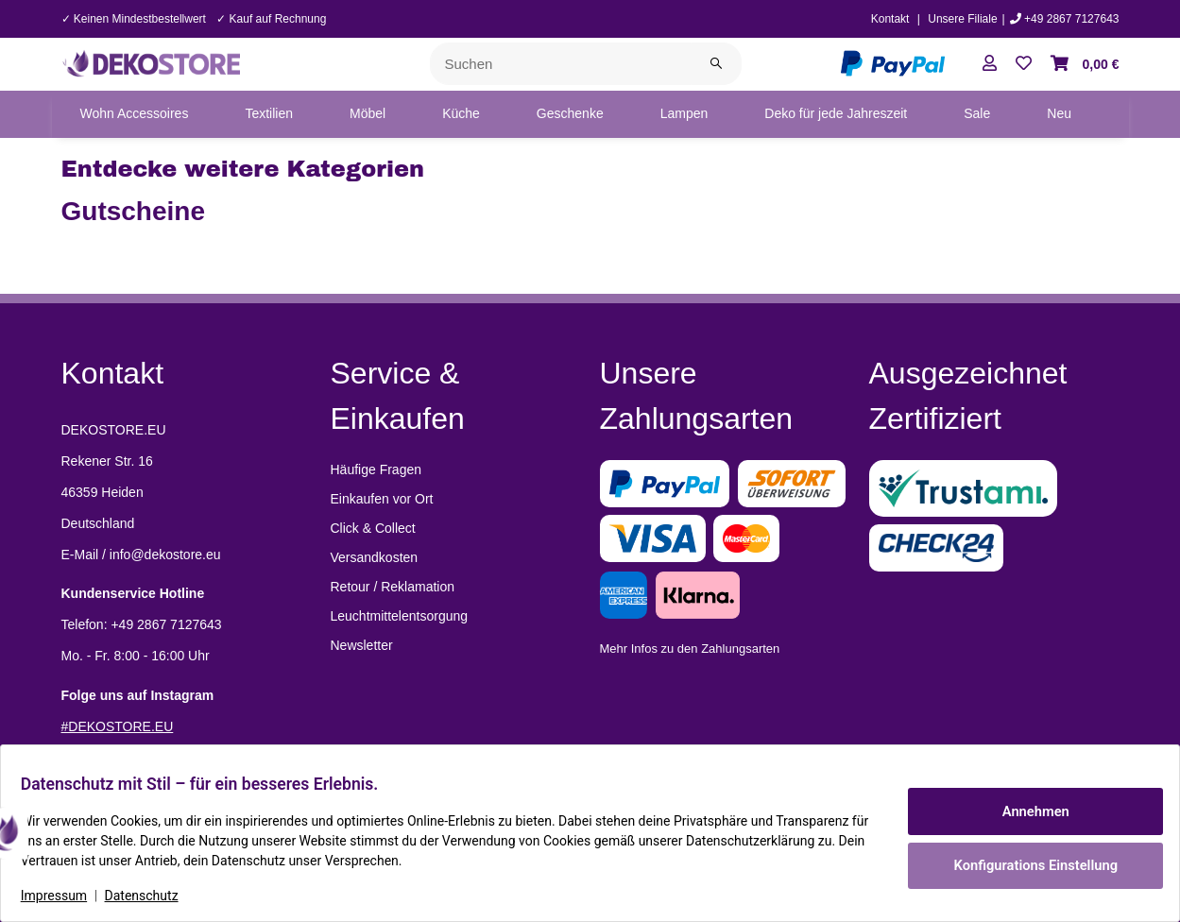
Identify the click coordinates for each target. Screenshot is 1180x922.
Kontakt (890, 19)
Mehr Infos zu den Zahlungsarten (690, 648)
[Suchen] (561, 64)
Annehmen (1025, 813)
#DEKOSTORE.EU (117, 726)
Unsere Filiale (962, 19)
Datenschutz (152, 895)
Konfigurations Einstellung (1025, 862)
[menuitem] (134, 114)
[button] (990, 64)
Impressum (64, 895)
